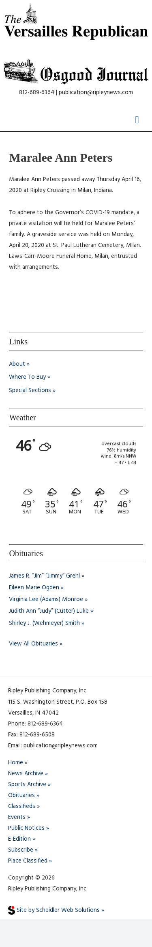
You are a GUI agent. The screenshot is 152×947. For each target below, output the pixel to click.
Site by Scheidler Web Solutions (54, 910)
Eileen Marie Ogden (34, 588)
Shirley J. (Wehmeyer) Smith (44, 623)
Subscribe (20, 850)
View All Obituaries (33, 644)
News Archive (25, 773)
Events (17, 817)
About (17, 364)
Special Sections (30, 390)
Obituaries (21, 795)
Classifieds (21, 806)
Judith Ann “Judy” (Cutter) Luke (49, 611)
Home (15, 763)
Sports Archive (27, 784)
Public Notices (26, 828)
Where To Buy (27, 377)
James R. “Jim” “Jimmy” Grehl (44, 576)
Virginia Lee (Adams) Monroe (46, 599)
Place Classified (27, 861)
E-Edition (19, 839)
